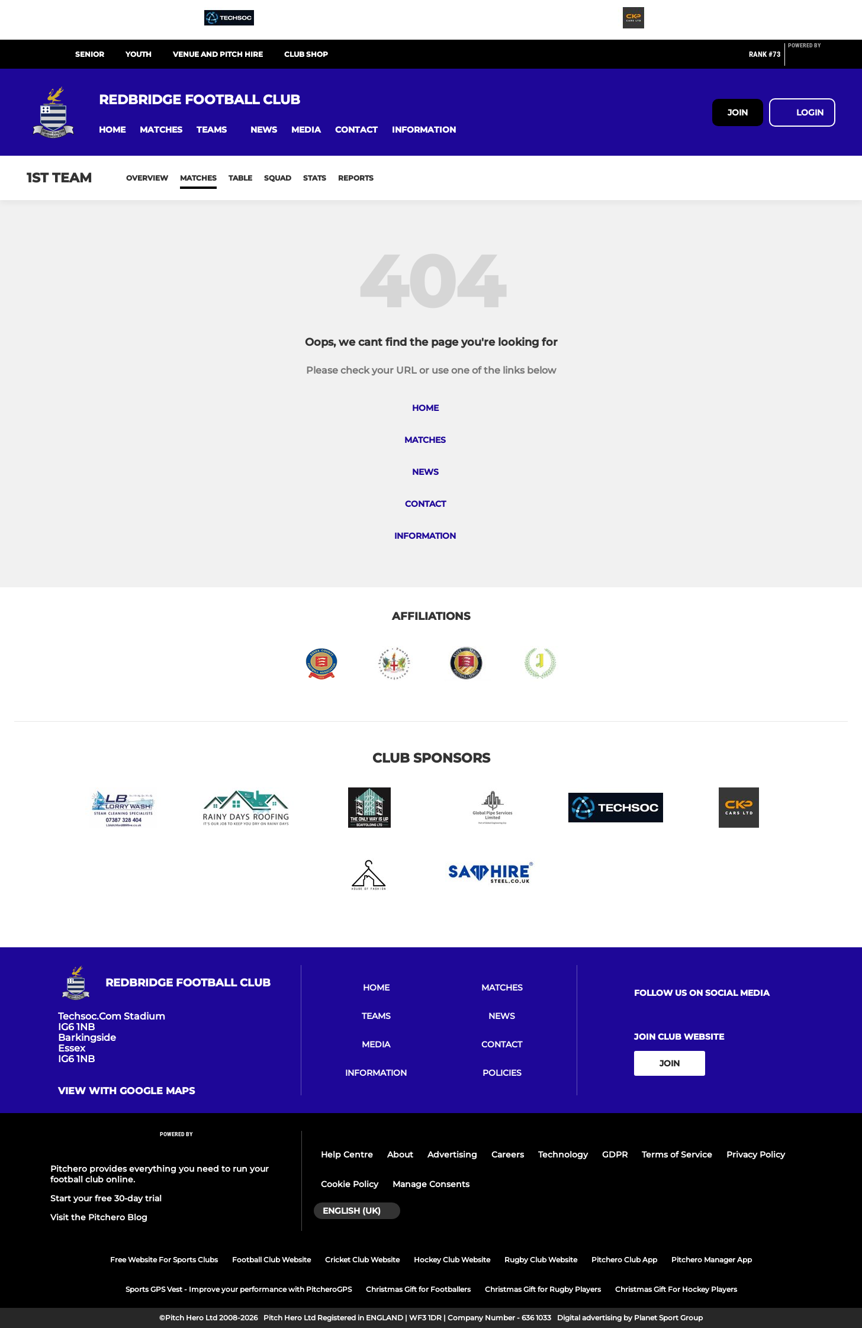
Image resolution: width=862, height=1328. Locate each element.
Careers (507, 1154)
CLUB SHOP (306, 54)
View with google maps (126, 1091)
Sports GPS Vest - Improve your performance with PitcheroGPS (239, 1289)
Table (240, 177)
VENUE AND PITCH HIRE (218, 54)
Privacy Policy (755, 1154)
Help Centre (347, 1154)
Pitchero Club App (624, 1259)
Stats (314, 177)
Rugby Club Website (540, 1259)
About (400, 1154)
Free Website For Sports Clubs (164, 1259)
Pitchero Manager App (711, 1259)
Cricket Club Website (362, 1259)
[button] (112, 130)
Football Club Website (271, 1259)
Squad (277, 177)
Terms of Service (677, 1154)
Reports (356, 177)
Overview (147, 177)
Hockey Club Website (452, 1259)
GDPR (615, 1154)
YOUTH (139, 54)
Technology (563, 1154)
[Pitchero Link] (811, 59)
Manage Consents (431, 1184)
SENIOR (89, 54)
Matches (198, 177)
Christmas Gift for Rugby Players (543, 1289)
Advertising (452, 1154)
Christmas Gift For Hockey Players (676, 1289)
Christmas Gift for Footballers (418, 1289)
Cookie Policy (349, 1184)
